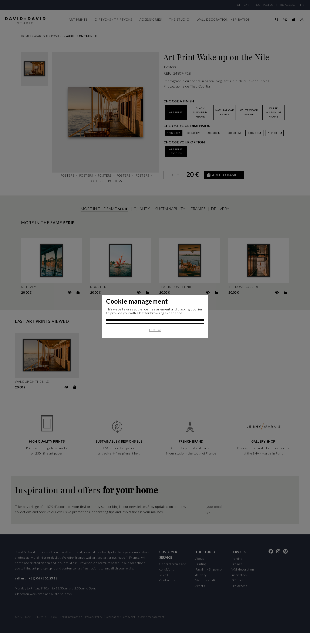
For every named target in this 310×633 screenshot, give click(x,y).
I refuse (155, 330)
